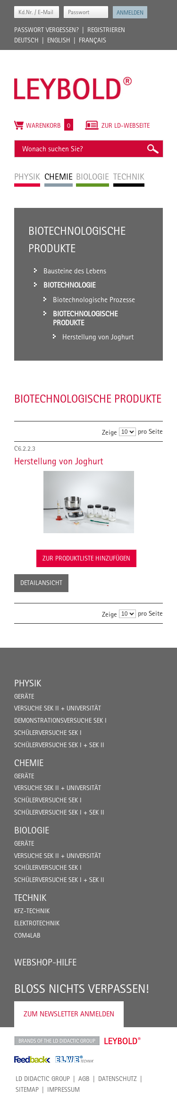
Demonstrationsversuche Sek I (60, 720)
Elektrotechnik (36, 923)
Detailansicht (41, 582)
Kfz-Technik (32, 911)
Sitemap (27, 1089)
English (58, 40)
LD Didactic (57, 1041)
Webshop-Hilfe (45, 962)
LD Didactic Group (43, 1078)
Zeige (109, 432)
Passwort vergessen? (46, 29)
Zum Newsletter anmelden (69, 1013)
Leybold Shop (122, 1041)
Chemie (28, 762)
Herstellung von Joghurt (58, 461)
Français (92, 40)
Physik (27, 683)
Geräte (24, 696)
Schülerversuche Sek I (48, 732)
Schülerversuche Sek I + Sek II (59, 745)
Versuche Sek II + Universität (57, 708)
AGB (84, 1078)
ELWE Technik (74, 1059)
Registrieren (106, 29)
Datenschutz (117, 1078)
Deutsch (26, 40)
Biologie (31, 830)
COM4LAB (27, 935)
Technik (30, 897)
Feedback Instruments (32, 1059)
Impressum (63, 1089)
